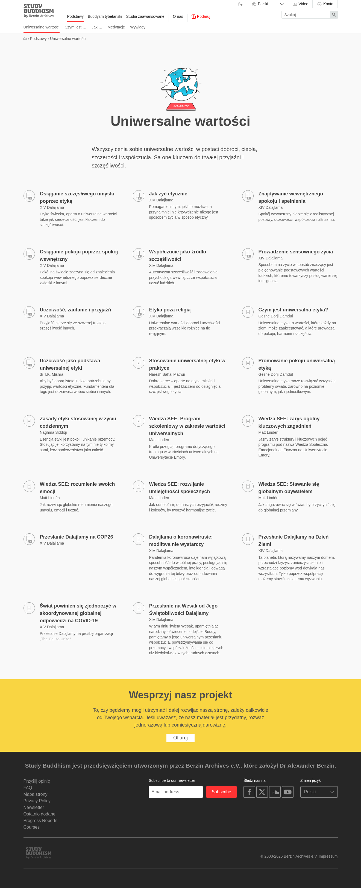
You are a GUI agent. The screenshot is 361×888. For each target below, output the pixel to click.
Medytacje (116, 27)
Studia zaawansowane (145, 16)
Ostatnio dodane (39, 814)
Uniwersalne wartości (42, 27)
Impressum (328, 856)
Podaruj (201, 16)
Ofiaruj (180, 738)
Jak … (97, 27)
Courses (32, 827)
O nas (178, 16)
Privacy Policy (37, 801)
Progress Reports (41, 820)
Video (300, 4)
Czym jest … (75, 27)
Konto (325, 4)
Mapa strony (36, 794)
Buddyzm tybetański (105, 16)
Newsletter (34, 807)
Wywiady (137, 27)
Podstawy (75, 16)
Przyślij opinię (37, 781)
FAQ (28, 787)
